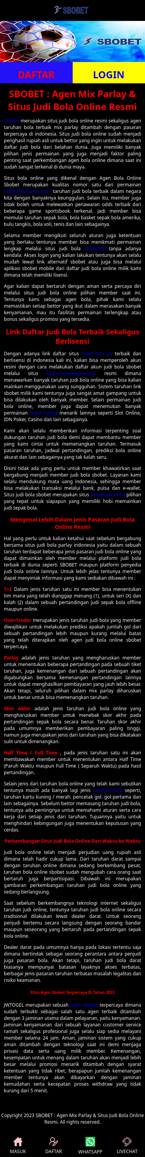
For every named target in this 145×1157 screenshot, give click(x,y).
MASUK (18, 1146)
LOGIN (109, 74)
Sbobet (11, 120)
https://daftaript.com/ (27, 191)
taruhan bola (108, 790)
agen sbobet (84, 1005)
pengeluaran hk (107, 494)
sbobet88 (95, 248)
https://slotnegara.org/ (71, 373)
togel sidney (43, 413)
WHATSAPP (90, 1146)
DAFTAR (36, 74)
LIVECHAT (127, 1146)
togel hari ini (97, 353)
